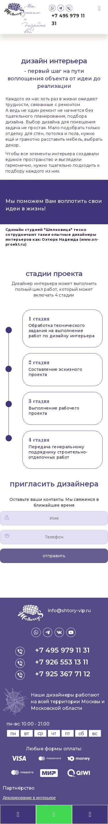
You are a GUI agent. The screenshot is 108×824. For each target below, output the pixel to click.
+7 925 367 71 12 (62, 674)
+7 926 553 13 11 (61, 662)
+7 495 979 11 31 (68, 19)
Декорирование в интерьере (29, 797)
